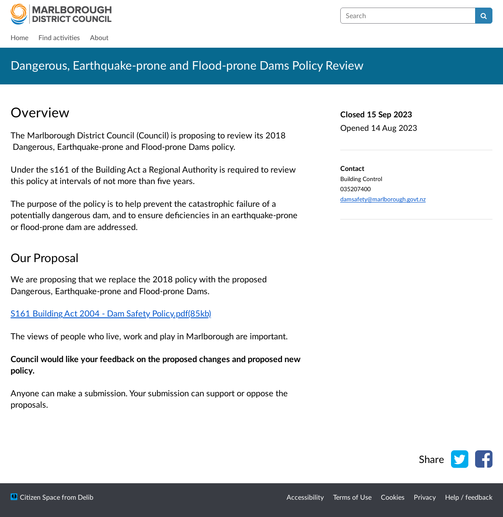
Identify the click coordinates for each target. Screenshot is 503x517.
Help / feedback (468, 497)
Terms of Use (352, 497)
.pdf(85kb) (192, 313)
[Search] (483, 16)
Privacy (425, 497)
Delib (85, 497)
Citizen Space (40, 497)
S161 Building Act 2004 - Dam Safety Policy (92, 313)
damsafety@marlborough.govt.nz (383, 199)
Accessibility (305, 497)
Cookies (393, 497)
